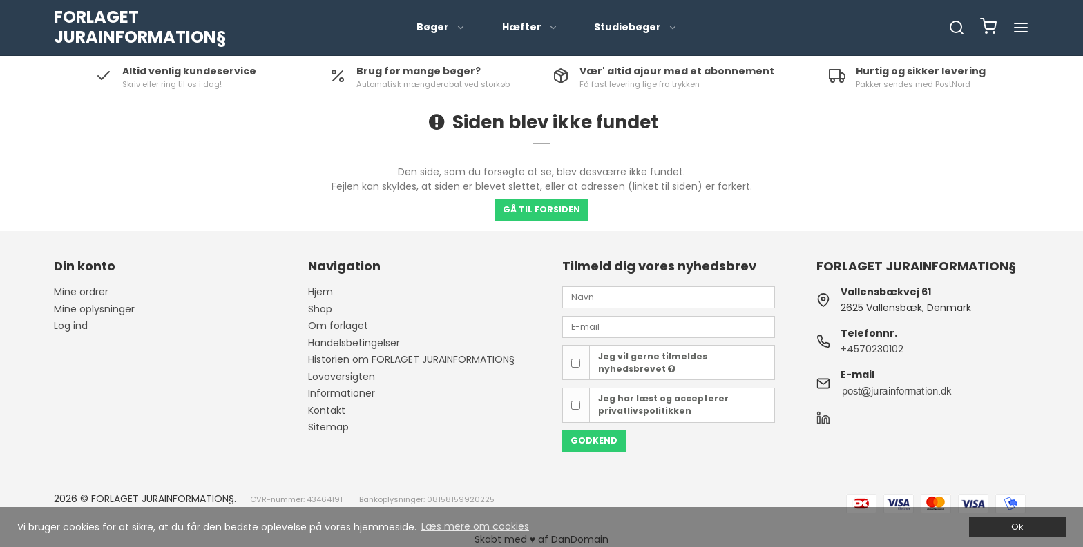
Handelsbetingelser (354, 343)
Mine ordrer (81, 292)
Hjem (320, 292)
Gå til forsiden (541, 209)
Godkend (594, 440)
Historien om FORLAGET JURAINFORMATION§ (411, 359)
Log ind (71, 325)
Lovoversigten (341, 377)
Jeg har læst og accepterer (663, 404)
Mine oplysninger (94, 309)
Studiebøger (636, 27)
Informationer (341, 393)
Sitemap (328, 427)
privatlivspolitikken (644, 411)
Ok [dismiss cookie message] (1017, 527)
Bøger (441, 27)
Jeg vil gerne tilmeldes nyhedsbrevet (652, 362)
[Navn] (668, 297)
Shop (320, 309)
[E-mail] (668, 326)
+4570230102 (872, 349)
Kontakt (326, 410)
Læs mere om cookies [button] (475, 526)
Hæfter (530, 27)
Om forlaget (338, 325)
